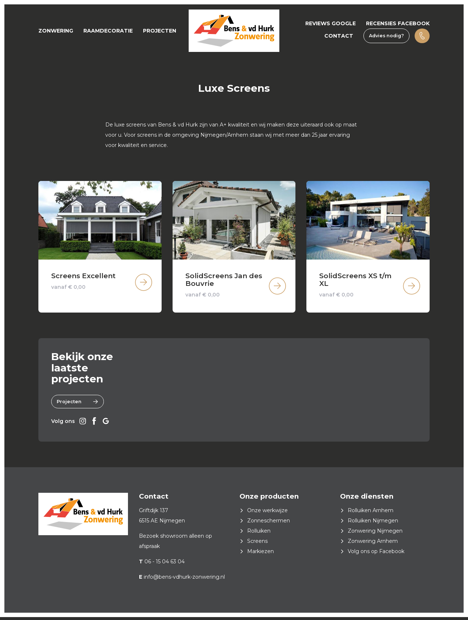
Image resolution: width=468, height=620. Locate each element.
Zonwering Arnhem (373, 544)
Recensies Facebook (398, 23)
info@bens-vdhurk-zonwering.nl (184, 579)
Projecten (159, 30)
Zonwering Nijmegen (375, 533)
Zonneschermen (268, 523)
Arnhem (238, 135)
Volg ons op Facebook (376, 554)
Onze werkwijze (267, 513)
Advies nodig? (386, 35)
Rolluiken (259, 533)
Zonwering (55, 30)
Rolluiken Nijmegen (373, 523)
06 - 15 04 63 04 (164, 564)
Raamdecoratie (108, 30)
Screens (257, 544)
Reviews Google (330, 23)
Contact (338, 36)
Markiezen (260, 554)
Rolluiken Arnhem (370, 513)
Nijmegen (213, 135)
